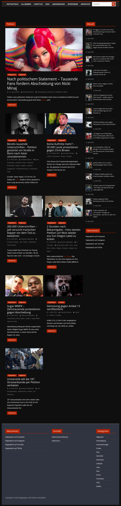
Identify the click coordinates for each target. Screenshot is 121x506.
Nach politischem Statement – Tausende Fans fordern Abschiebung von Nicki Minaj (42, 83)
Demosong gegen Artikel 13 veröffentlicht (63, 307)
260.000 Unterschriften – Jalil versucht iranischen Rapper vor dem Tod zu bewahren (22, 231)
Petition (65, 92)
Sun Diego (67, 256)
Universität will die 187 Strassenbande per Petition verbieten (23, 382)
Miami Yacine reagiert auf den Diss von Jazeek (103, 85)
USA (98, 482)
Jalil (20, 242)
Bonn (37, 159)
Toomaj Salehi (11, 245)
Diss (48, 4)
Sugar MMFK (35, 318)
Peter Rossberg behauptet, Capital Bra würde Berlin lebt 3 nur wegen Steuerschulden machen (104, 45)
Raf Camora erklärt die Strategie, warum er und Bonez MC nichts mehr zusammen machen (104, 59)
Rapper (23, 165)
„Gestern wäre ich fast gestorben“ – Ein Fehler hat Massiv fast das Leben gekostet (104, 188)
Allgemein (26, 4)
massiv (43, 100)
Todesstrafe (32, 242)
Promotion (100, 479)
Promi (98, 475)
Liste (98, 467)
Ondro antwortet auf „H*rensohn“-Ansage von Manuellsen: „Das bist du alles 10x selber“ (104, 213)
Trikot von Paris (12, 321)
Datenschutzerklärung (60, 437)
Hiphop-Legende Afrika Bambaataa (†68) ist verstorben (103, 200)
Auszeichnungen (102, 445)
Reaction (65, 248)
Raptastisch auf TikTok (94, 247)
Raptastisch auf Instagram (95, 240)
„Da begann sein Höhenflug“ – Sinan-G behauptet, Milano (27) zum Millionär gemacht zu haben (104, 136)
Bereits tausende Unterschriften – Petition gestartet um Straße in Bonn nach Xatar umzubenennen (22, 150)
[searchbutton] (113, 4)
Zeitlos (98, 486)
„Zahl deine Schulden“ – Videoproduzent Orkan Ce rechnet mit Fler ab (101, 72)
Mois (48, 248)
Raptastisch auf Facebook (95, 236)
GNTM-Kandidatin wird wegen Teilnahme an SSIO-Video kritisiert (104, 123)
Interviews (73, 4)
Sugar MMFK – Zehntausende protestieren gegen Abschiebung (23, 309)
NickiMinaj (58, 92)
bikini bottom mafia (63, 245)
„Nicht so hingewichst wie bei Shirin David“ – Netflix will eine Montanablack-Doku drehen (103, 97)
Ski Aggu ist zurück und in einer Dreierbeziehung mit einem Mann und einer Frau (104, 32)
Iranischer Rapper (12, 242)
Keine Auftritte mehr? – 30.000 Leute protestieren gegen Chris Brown (62, 147)
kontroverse (50, 92)
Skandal (69, 156)
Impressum (56, 441)
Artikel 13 (52, 315)
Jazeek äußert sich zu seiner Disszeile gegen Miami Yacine (102, 164)
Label (75, 245)
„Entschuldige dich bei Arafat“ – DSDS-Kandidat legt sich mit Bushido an (103, 111)
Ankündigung (58, 4)
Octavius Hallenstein (27, 239)
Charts (98, 448)
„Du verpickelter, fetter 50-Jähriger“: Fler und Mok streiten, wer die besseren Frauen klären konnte (103, 150)
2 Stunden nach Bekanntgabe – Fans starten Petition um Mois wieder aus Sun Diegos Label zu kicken (63, 233)
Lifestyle (38, 4)
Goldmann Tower (20, 163)
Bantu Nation (20, 318)
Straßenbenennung (22, 169)
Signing (71, 248)
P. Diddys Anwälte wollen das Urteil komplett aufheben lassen (103, 175)
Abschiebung (41, 92)
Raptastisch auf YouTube (95, 244)
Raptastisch (12, 4)
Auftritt (49, 156)
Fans (71, 245)
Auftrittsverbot (22, 391)
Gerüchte (85, 4)
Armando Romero (28, 92)
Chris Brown (56, 156)
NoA (97, 471)
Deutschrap (10, 163)
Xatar (9, 172)
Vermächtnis (33, 169)
